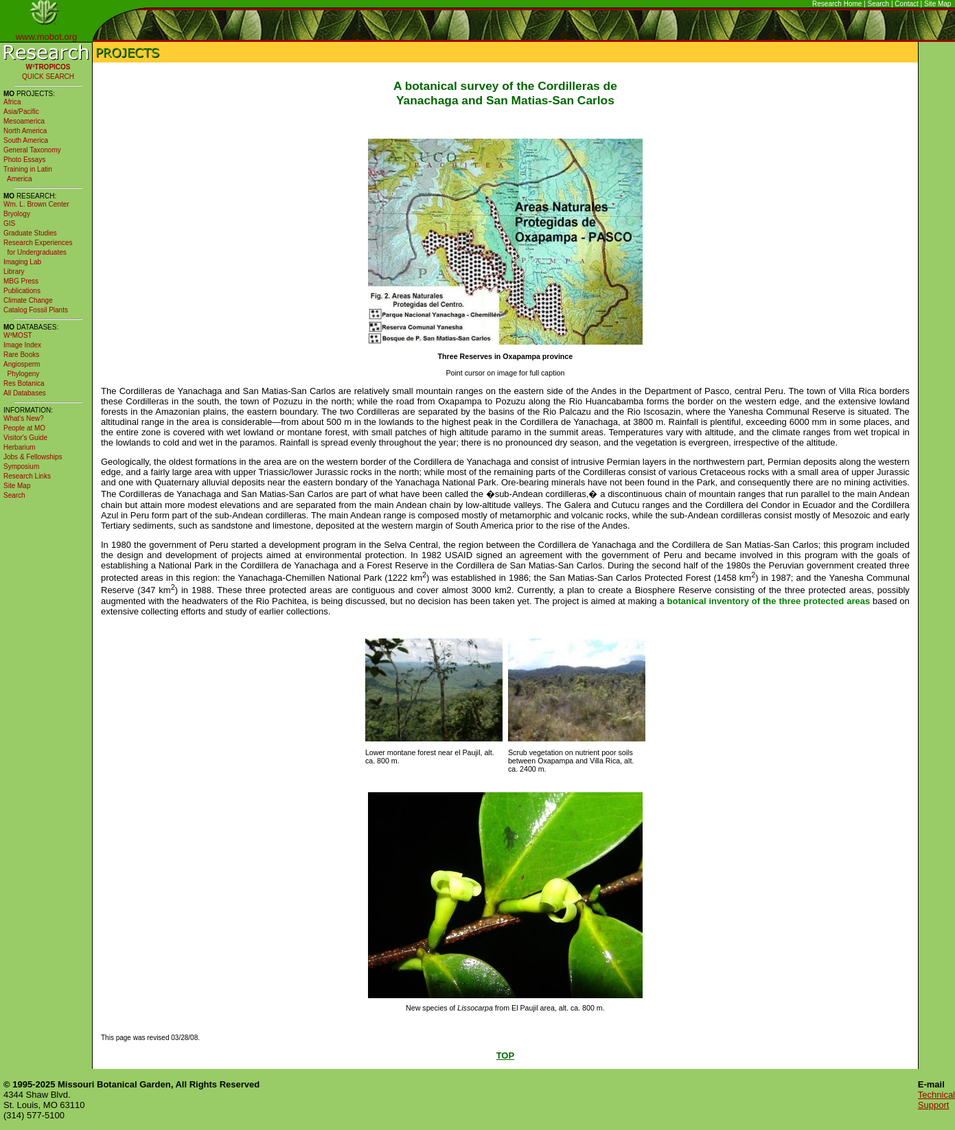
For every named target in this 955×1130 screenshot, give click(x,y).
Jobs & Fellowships (32, 457)
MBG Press (20, 281)
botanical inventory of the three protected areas (769, 601)
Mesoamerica (24, 121)
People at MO (24, 428)
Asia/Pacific (21, 111)
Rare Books (21, 354)
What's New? (23, 418)
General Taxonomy (32, 150)
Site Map (937, 4)
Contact (906, 4)
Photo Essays (24, 159)
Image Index (22, 345)
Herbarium (19, 447)
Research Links (27, 476)
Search (879, 4)
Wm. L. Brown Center (36, 204)
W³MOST (17, 335)
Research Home (837, 4)
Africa (12, 102)
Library (14, 271)
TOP (505, 1055)
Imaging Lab (22, 262)
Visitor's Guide (25, 437)
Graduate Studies (30, 233)
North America (25, 131)
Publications (22, 291)
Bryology (16, 214)
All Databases (24, 393)
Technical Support (936, 1099)
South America (25, 140)
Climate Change (28, 300)
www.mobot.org (47, 37)
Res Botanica (23, 383)
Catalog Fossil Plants (35, 310)
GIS (9, 223)
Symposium (21, 466)
